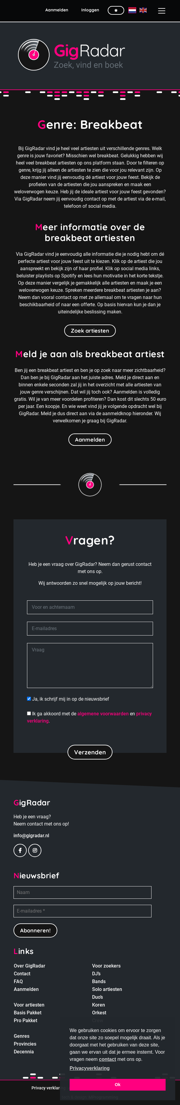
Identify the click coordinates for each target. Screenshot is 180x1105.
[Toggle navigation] (159, 11)
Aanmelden (90, 439)
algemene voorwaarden (103, 714)
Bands (99, 981)
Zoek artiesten (90, 330)
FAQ (18, 981)
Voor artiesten (29, 1005)
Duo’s (97, 997)
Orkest (99, 1013)
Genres (21, 1036)
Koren (98, 1005)
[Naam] (83, 892)
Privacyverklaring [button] (90, 1068)
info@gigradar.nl (31, 835)
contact (107, 1059)
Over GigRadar (29, 966)
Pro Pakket (25, 1020)
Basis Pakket (27, 1013)
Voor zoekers (106, 966)
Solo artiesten (107, 989)
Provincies (25, 1044)
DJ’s (96, 974)
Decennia (24, 1052)
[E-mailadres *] (83, 911)
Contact (22, 974)
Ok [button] (117, 1084)
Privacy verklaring (49, 1087)
